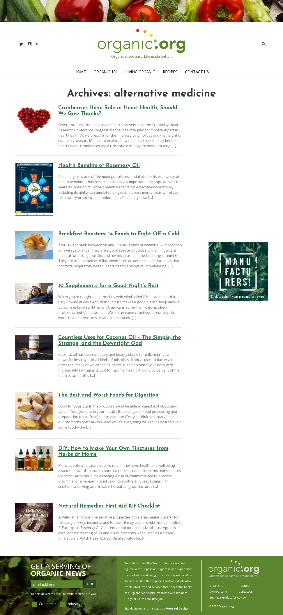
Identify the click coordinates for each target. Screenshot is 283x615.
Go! (90, 584)
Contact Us (197, 71)
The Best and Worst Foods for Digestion (108, 395)
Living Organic (140, 71)
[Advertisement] (238, 171)
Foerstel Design (177, 608)
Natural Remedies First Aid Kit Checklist (109, 506)
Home (80, 71)
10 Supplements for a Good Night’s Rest (108, 285)
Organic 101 (106, 71)
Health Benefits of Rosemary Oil (99, 165)
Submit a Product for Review (227, 597)
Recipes (170, 71)
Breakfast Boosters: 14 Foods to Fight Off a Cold (118, 234)
